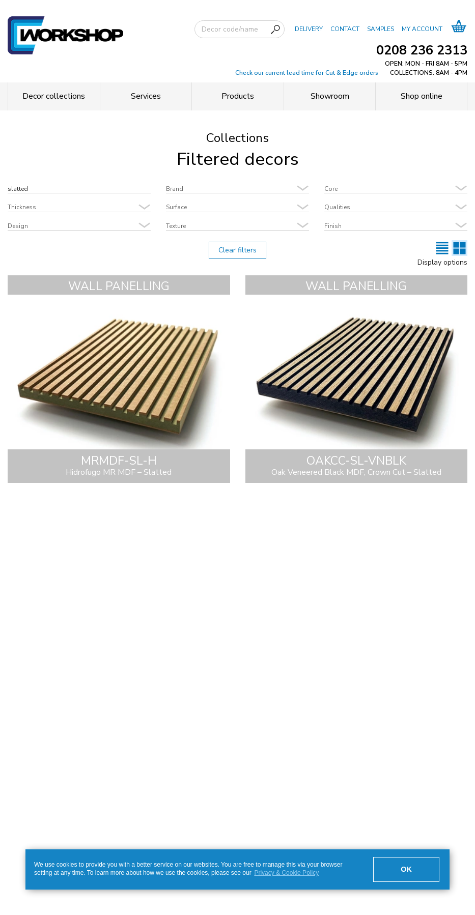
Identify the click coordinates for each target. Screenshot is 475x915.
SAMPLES (380, 28)
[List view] (442, 248)
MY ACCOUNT (422, 28)
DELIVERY (309, 28)
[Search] (275, 29)
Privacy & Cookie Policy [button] (286, 872)
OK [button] (406, 869)
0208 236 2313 (421, 50)
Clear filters (237, 250)
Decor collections (53, 96)
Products (237, 96)
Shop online (421, 96)
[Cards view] (459, 248)
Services (146, 96)
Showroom (330, 96)
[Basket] (459, 29)
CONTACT (344, 28)
